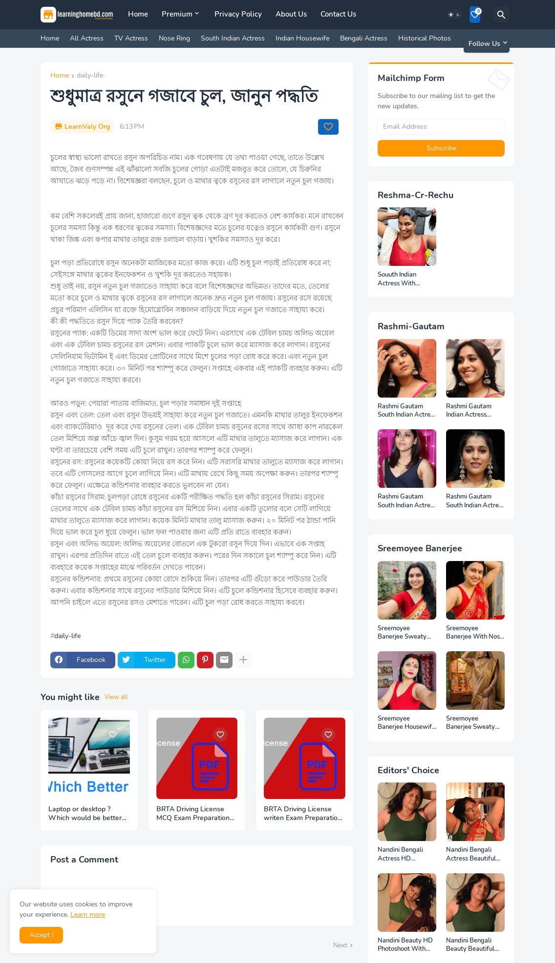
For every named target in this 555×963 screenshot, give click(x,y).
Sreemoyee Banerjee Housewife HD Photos (406, 723)
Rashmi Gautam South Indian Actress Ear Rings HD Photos (475, 501)
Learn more (87, 914)
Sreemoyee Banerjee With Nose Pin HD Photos (474, 633)
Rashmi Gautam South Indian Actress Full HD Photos (407, 411)
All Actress (87, 38)
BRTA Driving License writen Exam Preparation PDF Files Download (303, 814)
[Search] (501, 14)
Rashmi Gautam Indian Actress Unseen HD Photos (473, 411)
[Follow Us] (487, 43)
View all (116, 697)
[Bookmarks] (475, 14)
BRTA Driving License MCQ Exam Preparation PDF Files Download (193, 814)
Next (340, 945)
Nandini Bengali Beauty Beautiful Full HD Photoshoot (474, 945)
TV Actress (131, 38)
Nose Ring (174, 38)
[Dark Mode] (454, 15)
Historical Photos (424, 38)
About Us (291, 14)
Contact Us (338, 14)
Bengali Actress (363, 38)
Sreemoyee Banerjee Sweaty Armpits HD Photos (405, 633)
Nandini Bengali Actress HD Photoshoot (400, 854)
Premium (177, 14)
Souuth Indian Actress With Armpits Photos (400, 279)
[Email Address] (441, 127)
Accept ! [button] (41, 935)
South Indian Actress (233, 38)
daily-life (90, 76)
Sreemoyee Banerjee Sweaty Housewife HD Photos (470, 723)
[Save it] (328, 127)
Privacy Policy (238, 14)
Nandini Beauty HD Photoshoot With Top (405, 945)
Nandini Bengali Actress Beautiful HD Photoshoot (471, 854)
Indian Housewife (302, 38)
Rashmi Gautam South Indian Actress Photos (407, 501)
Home (138, 14)
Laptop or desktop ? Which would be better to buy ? (85, 814)
